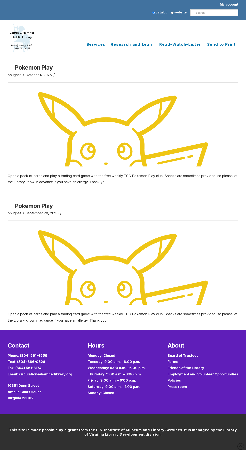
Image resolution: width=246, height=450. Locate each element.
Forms (173, 362)
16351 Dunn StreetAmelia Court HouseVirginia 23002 (25, 391)
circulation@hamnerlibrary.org (45, 374)
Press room (177, 387)
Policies (174, 380)
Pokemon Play (34, 67)
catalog (159, 12)
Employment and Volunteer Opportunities (203, 374)
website (179, 12)
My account (229, 4)
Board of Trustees (183, 356)
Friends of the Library (186, 368)
